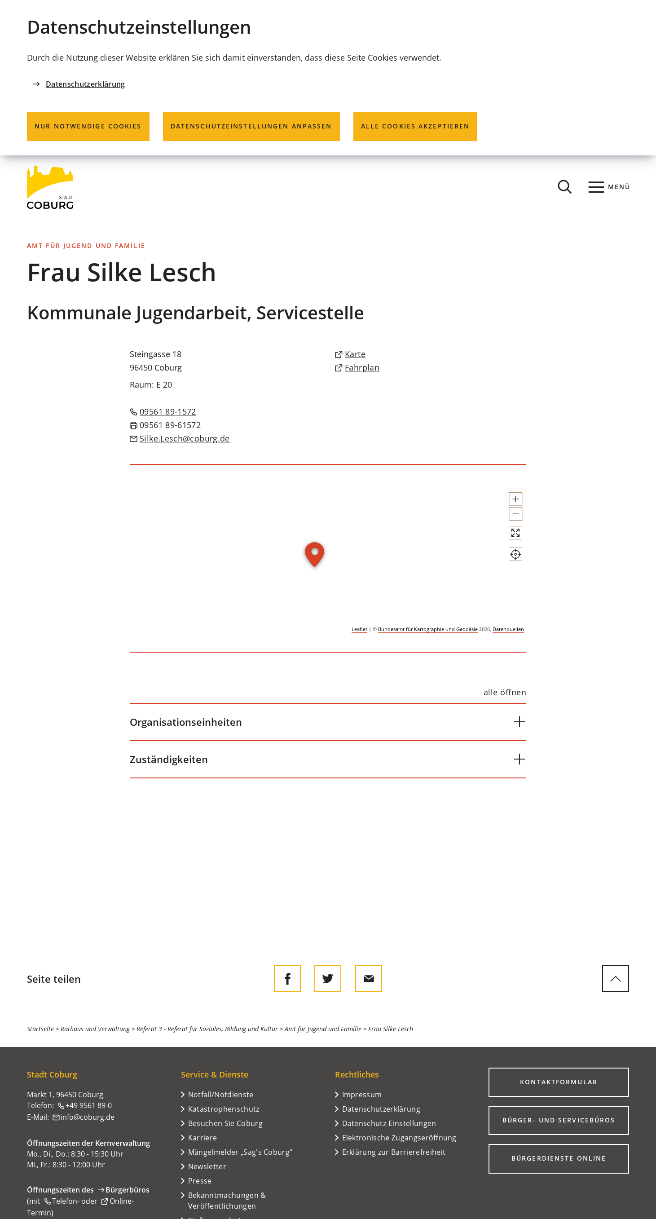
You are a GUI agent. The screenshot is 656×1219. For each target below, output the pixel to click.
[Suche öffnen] (565, 187)
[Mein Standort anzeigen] (507, 586)
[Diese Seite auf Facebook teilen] (287, 978)
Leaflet (359, 629)
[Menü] (610, 187)
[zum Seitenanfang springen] (615, 978)
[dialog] (328, 77)
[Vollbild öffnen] (507, 557)
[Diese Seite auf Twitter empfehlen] (327, 978)
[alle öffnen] (505, 692)
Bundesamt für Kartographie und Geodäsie (428, 629)
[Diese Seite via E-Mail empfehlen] (368, 978)
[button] (507, 503)
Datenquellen (508, 629)
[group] (328, 558)
